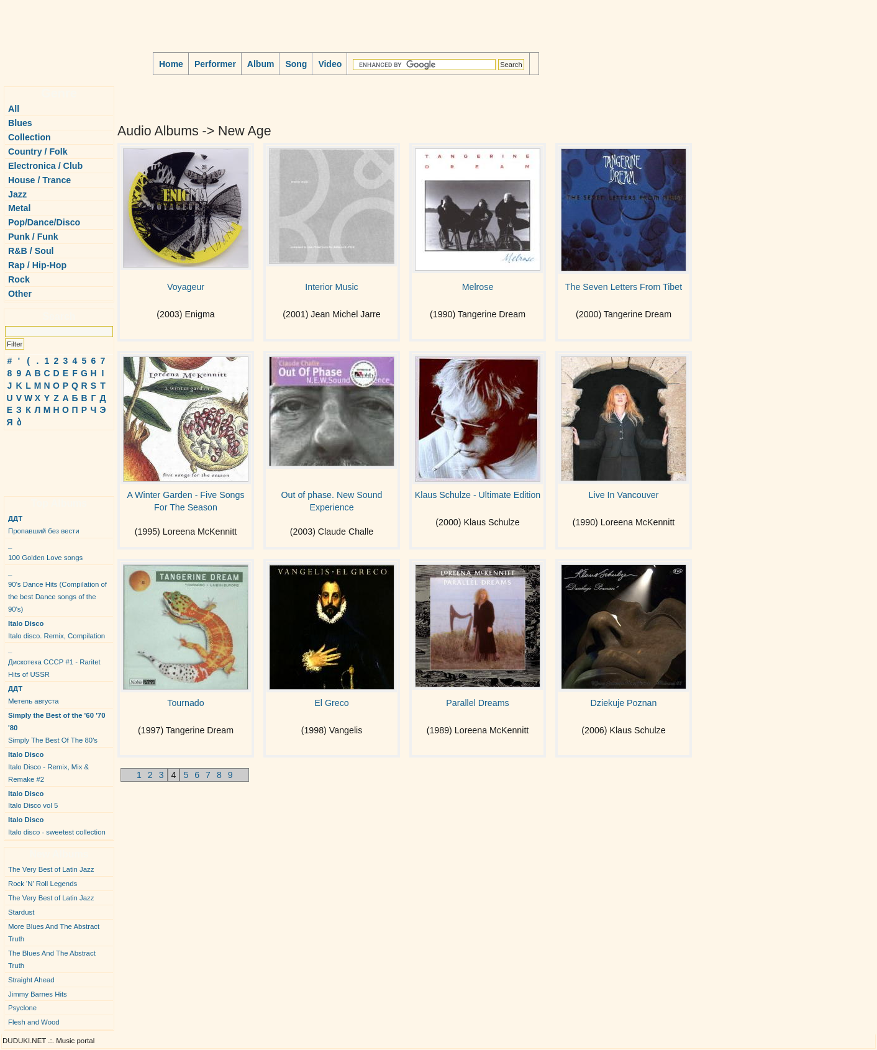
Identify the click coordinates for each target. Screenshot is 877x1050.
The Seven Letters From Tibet (623, 287)
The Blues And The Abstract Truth (52, 959)
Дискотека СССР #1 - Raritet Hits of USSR (54, 662)
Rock (19, 279)
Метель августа (33, 695)
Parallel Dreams (477, 703)
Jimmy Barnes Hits (37, 994)
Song (296, 64)
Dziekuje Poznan (624, 703)
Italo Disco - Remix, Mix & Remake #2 (48, 767)
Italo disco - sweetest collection (57, 826)
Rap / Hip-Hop (37, 265)
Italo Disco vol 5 (33, 800)
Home (171, 64)
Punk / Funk (33, 237)
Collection (29, 137)
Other (20, 294)
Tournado (185, 703)
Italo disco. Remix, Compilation (56, 630)
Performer (215, 64)
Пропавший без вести (44, 525)
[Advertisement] (41, 458)
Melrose (478, 287)
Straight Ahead (31, 980)
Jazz (17, 194)
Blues (20, 123)
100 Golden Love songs (45, 551)
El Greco (331, 703)
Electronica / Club (45, 166)
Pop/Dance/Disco (44, 222)
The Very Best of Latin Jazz (51, 869)
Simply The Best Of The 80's (57, 728)
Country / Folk (38, 151)
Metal (19, 208)
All (13, 109)
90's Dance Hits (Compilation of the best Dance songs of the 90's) (57, 590)
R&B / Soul (31, 251)
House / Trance (39, 180)
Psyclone (22, 1008)
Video (330, 64)
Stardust (21, 912)
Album (261, 64)
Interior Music (331, 287)
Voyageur (185, 287)
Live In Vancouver (624, 495)
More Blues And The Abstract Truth (53, 933)
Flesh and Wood (34, 1022)
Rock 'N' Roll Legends (42, 883)
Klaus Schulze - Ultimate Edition (478, 495)
